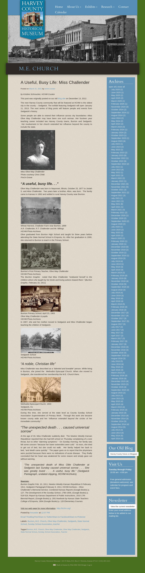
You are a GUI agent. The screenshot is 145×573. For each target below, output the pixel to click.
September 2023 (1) (120, 138)
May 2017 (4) (117, 332)
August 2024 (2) (118, 115)
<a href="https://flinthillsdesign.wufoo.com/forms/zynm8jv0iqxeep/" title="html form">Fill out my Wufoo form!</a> (121, 534)
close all (121, 87)
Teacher (64, 532)
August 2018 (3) (118, 290)
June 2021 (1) (117, 201)
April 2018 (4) (117, 301)
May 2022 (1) (117, 172)
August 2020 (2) (118, 224)
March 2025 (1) (118, 101)
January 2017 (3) (118, 344)
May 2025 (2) (117, 95)
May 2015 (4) (117, 401)
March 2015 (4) (118, 407)
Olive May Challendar (53, 529)
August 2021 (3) (118, 195)
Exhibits (91, 7)
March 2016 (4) (118, 373)
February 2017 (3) (119, 341)
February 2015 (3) (119, 410)
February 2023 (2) (119, 152)
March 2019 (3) (118, 272)
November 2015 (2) (119, 384)
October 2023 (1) (118, 135)
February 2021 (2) (119, 212)
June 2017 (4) (117, 330)
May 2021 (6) (117, 204)
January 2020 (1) (118, 244)
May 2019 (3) (117, 267)
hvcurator (34, 512)
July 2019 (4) (117, 261)
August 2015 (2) (118, 393)
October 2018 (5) (118, 284)
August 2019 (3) (118, 258)
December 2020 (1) (119, 215)
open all (112, 87)
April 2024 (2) (117, 124)
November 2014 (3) (119, 418)
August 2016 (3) (118, 358)
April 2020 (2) (117, 235)
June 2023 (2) (117, 147)
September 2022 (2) (120, 164)
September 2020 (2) (120, 221)
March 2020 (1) (118, 238)
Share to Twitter (45, 517)
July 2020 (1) (117, 227)
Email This (25, 517)
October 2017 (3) (118, 318)
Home (59, 7)
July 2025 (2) (117, 89)
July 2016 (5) (117, 361)
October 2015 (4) (118, 387)
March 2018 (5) (118, 304)
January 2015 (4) (118, 413)
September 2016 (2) (120, 355)
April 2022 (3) (117, 175)
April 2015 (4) (117, 404)
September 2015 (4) (120, 390)
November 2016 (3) (119, 350)
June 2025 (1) (117, 92)
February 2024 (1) (119, 129)
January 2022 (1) (118, 181)
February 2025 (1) (119, 104)
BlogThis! (34, 517)
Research (107, 7)
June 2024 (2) (117, 118)
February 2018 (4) (119, 307)
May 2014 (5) (117, 435)
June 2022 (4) (117, 169)
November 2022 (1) (119, 158)
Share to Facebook (60, 517)
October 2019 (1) (118, 252)
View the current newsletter (123, 506)
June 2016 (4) (117, 364)
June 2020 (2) (117, 230)
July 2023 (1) (117, 144)
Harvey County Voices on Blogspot (123, 454)
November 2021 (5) (119, 187)
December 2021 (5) (119, 184)
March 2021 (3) (118, 210)
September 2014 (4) (120, 424)
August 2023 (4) (118, 141)
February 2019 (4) (119, 275)
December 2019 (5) (119, 247)
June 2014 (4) (117, 433)
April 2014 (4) (117, 438)
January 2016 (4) (118, 378)
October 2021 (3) (118, 190)
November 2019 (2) (119, 250)
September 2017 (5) (120, 321)
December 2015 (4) (119, 381)
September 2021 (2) (120, 192)
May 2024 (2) (117, 121)
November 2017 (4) (119, 315)
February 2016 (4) (119, 375)
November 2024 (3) (119, 107)
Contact (123, 7)
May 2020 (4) (117, 232)
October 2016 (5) (118, 353)
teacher (56, 524)
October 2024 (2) (118, 109)
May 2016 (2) (117, 367)
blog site (61, 98)
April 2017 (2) (117, 335)
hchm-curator (50, 89)
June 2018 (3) (117, 295)
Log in (89, 565)
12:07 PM (45, 512)
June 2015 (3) (117, 398)
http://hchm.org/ (64, 508)
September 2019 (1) (120, 255)
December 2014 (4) (119, 415)
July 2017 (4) (117, 327)
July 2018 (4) (117, 292)
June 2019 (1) (117, 264)
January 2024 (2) (118, 132)
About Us (74, 7)
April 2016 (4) (117, 370)
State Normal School (29, 532)
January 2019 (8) (118, 278)
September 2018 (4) (120, 287)
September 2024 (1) (120, 112)
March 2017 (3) (118, 338)
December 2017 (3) (119, 312)
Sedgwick (72, 521)
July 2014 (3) (117, 430)
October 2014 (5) (118, 421)
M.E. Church (40, 521)
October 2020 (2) (118, 218)
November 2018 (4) (119, 281)
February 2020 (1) (119, 241)
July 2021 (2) (117, 198)
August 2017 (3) (118, 324)
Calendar (61, 12)
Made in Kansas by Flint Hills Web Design (71, 565)
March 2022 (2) (118, 178)
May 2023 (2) (117, 149)
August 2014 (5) (118, 427)
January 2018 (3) (118, 310)
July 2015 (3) (117, 395)
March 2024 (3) (118, 127)
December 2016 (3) (119, 347)
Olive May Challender (57, 521)
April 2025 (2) (117, 98)
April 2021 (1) (117, 207)
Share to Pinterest (77, 517)
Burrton (31, 521)
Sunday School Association (40, 524)
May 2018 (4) (117, 298)
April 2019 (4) (117, 270)
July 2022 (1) (117, 167)
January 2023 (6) (118, 155)
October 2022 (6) (118, 161)
